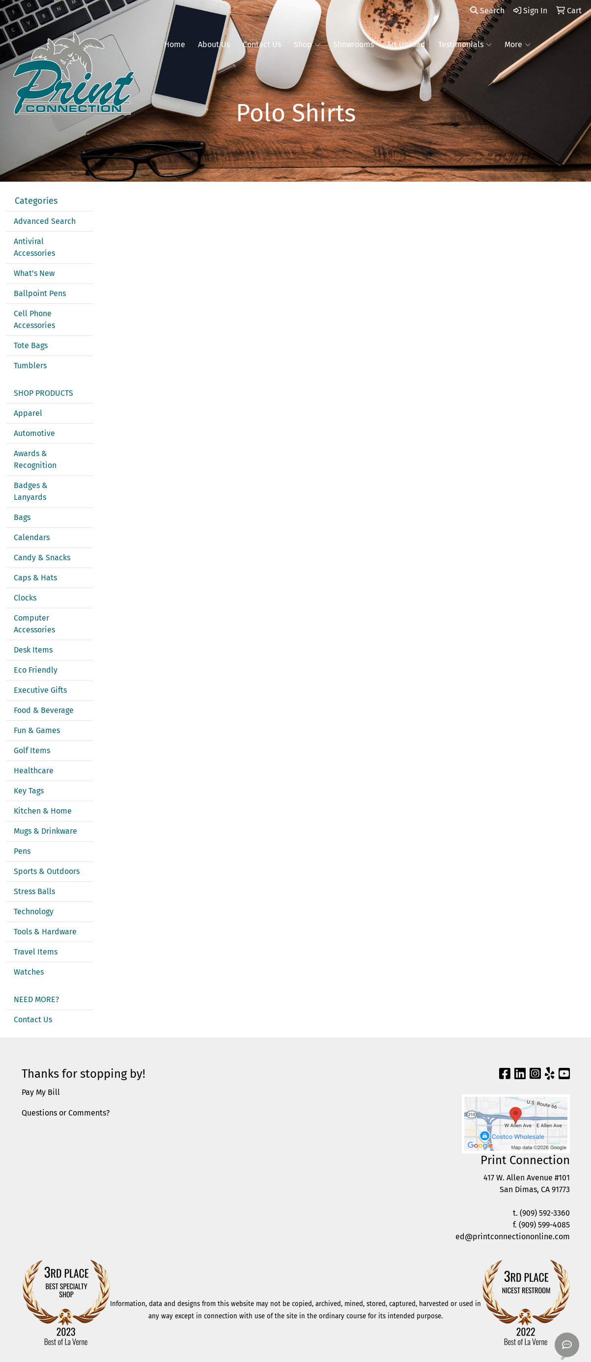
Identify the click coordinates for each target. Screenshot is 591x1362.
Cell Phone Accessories (34, 319)
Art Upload (406, 44)
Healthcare (34, 770)
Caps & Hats (35, 577)
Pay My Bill (41, 1092)
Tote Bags (31, 345)
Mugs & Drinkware (45, 831)
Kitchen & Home (43, 811)
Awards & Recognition (35, 459)
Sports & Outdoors (47, 871)
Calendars (32, 537)
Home (174, 44)
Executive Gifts (40, 690)
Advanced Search (45, 221)
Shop (307, 45)
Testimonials (465, 45)
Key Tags (29, 790)
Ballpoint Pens (40, 293)
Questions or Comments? (66, 1112)
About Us (214, 44)
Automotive (34, 433)
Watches (29, 972)
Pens (22, 851)
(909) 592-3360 (545, 1213)
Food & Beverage (44, 710)
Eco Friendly (35, 670)
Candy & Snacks (42, 557)
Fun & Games (37, 730)
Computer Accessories (34, 623)
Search (487, 10)
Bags (22, 517)
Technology (34, 911)
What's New (34, 273)
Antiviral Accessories (34, 247)
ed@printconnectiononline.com (512, 1236)
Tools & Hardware (45, 931)
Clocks (25, 597)
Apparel (28, 413)
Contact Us (262, 44)
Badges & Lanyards (31, 491)
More (518, 45)
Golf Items (32, 750)
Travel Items (35, 951)
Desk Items (33, 649)
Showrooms (353, 44)
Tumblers (30, 365)
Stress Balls (34, 891)
